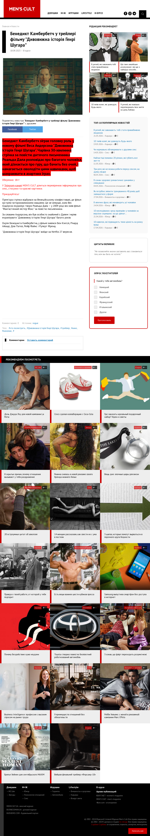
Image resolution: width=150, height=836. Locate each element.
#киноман (7, 331)
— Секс (25, 798)
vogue (35, 323)
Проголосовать (104, 320)
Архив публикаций (106, 791)
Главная (5, 26)
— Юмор (25, 791)
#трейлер (65, 328)
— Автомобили (56, 795)
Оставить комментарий (40, 340)
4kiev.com (106, 802)
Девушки (53, 13)
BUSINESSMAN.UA (21, 809)
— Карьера (73, 795)
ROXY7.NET (109, 795)
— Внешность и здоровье (80, 791)
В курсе (99, 13)
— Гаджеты (55, 791)
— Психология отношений (33, 795)
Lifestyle (86, 13)
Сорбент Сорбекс (98, 824)
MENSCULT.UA (20, 806)
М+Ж (63, 13)
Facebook (12, 129)
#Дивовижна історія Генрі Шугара (43, 328)
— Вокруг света (75, 798)
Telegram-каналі (13, 185)
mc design (123, 822)
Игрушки (74, 13)
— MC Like (11, 791)
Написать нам (137, 831)
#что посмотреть (17, 328)
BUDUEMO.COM (22, 813)
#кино (74, 328)
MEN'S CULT (108, 799)
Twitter (32, 129)
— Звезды (11, 795)
